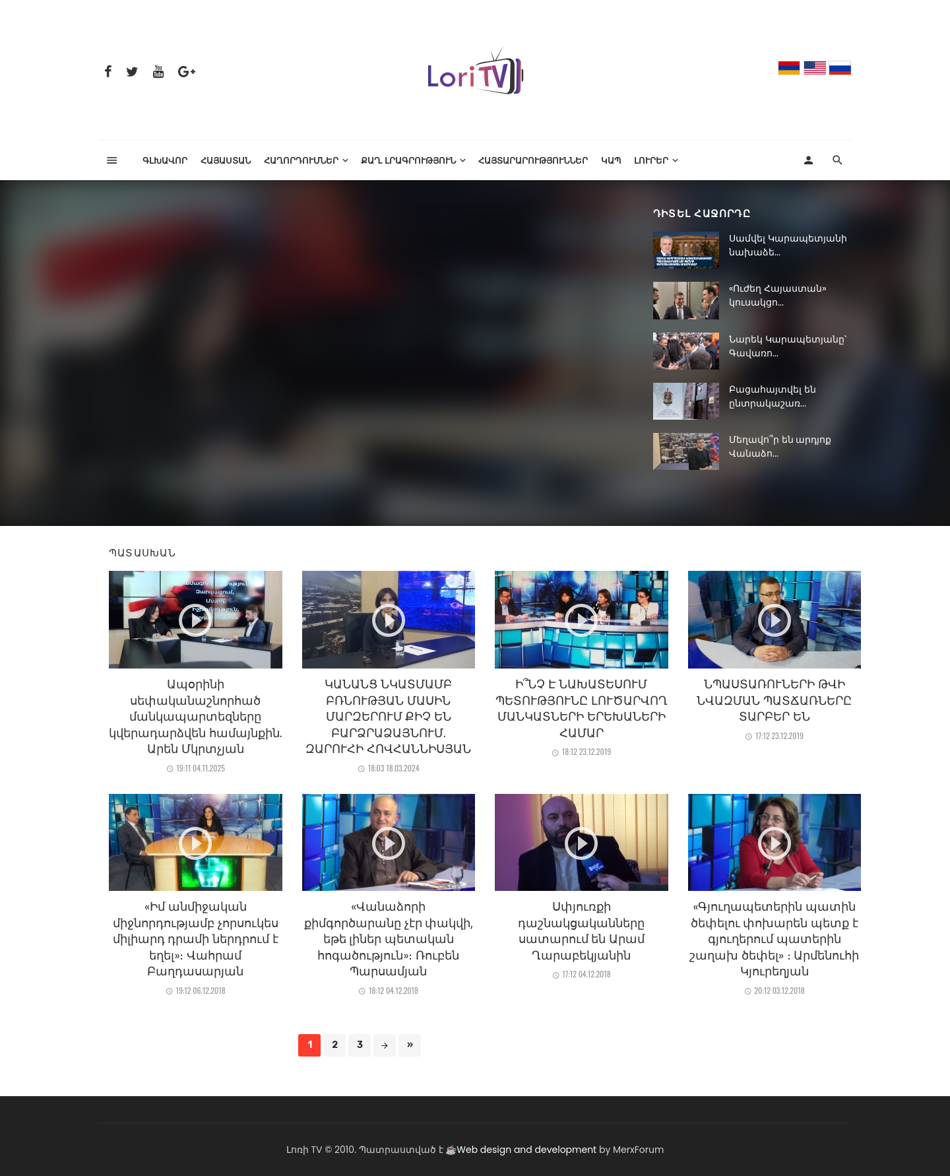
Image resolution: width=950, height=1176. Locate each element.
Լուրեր (651, 160)
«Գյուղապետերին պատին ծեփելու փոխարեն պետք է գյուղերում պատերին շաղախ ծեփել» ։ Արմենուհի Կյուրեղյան (774, 939)
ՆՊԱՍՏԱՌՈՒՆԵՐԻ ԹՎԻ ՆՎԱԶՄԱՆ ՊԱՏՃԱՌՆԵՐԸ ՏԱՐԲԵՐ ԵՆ (774, 700)
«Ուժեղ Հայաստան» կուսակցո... (778, 295)
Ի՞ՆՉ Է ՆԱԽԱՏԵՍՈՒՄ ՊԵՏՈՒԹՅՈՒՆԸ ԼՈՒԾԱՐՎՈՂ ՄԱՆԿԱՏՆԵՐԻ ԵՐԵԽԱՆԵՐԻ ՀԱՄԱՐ (581, 708)
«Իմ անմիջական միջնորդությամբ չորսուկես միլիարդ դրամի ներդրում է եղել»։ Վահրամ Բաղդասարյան (195, 939)
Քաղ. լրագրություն (409, 160)
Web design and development (526, 1149)
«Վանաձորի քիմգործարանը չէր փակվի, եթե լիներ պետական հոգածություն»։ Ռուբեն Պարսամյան (388, 939)
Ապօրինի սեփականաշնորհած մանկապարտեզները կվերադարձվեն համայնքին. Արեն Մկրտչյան (195, 716)
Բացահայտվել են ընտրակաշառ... (772, 396)
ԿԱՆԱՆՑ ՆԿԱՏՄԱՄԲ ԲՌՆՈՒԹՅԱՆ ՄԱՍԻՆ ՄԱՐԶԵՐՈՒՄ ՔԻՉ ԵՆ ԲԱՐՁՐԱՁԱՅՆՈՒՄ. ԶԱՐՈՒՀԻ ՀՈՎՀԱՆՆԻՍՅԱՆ (388, 716)
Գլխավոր (164, 160)
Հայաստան (226, 160)
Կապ (611, 160)
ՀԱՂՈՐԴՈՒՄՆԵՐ (301, 160)
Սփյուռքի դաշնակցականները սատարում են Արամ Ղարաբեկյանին (581, 931)
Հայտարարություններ (533, 160)
